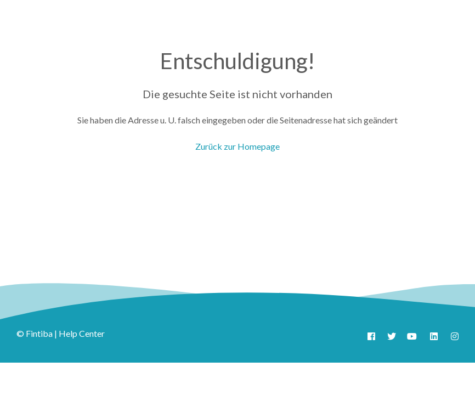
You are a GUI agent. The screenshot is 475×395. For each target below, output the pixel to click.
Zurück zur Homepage (237, 146)
